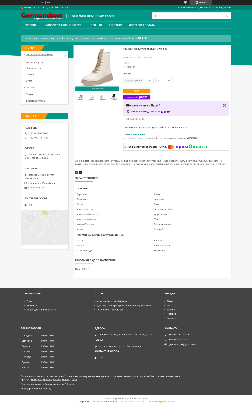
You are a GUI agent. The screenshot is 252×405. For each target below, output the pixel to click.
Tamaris (171, 309)
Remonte (171, 318)
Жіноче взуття (69, 38)
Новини (30, 74)
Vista (74, 379)
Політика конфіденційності (160, 401)
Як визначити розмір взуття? (112, 309)
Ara (168, 305)
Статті (29, 80)
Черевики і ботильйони (93, 38)
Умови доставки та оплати (41, 309)
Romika (65, 379)
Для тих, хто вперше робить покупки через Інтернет (125, 305)
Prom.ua (143, 398)
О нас (30, 301)
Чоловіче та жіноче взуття (62, 25)
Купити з (136, 97)
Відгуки (29, 94)
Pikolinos (171, 314)
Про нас (96, 25)
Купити (136, 90)
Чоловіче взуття (34, 62)
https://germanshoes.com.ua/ (36, 388)
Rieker (170, 301)
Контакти (115, 25)
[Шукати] (227, 15)
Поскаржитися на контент (132, 401)
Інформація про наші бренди (112, 301)
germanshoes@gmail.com (41, 183)
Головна (30, 25)
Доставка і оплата (142, 25)
